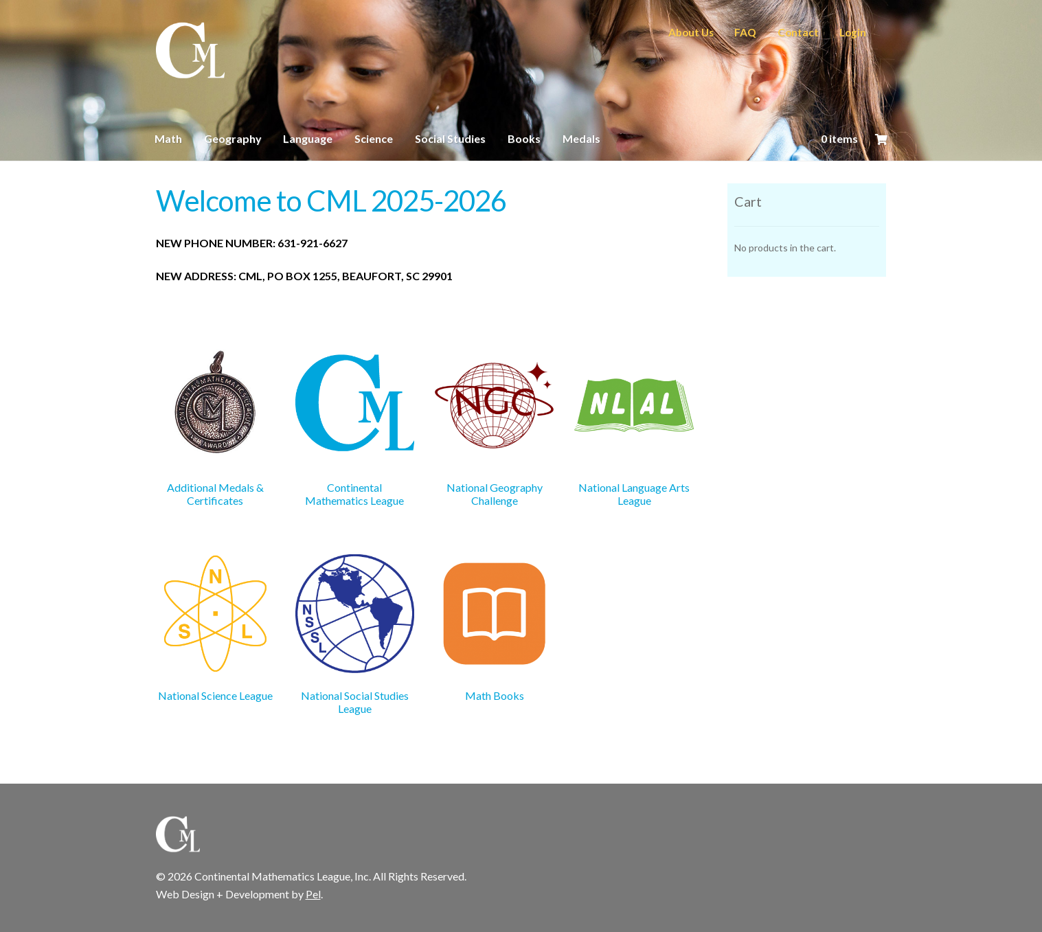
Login (852, 32)
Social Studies (450, 138)
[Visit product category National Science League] (215, 628)
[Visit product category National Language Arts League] (633, 427)
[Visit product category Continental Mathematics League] (354, 427)
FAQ (745, 32)
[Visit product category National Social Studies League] (354, 635)
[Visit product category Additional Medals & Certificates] (215, 427)
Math (168, 138)
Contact (798, 32)
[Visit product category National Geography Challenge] (494, 427)
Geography (233, 138)
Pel (313, 893)
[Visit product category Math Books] (494, 628)
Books (524, 138)
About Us (691, 32)
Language (307, 138)
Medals (581, 138)
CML (190, 50)
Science (373, 138)
